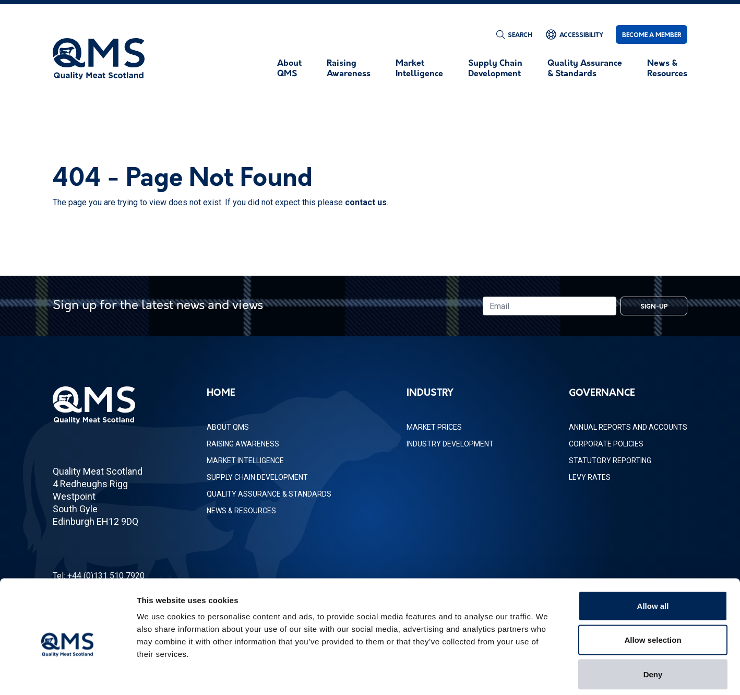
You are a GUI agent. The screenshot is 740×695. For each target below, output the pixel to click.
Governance (602, 393)
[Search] (513, 34)
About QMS (228, 427)
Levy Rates (590, 477)
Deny (653, 626)
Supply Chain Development (257, 477)
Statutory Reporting (610, 460)
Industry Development (450, 444)
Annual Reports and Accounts (628, 427)
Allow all (653, 557)
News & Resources (241, 510)
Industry (430, 393)
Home (221, 393)
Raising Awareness (243, 444)
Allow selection (652, 592)
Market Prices (434, 427)
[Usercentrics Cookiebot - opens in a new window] (67, 674)
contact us (366, 202)
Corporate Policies (606, 444)
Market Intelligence (245, 460)
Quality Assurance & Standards (269, 494)
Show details (547, 674)
